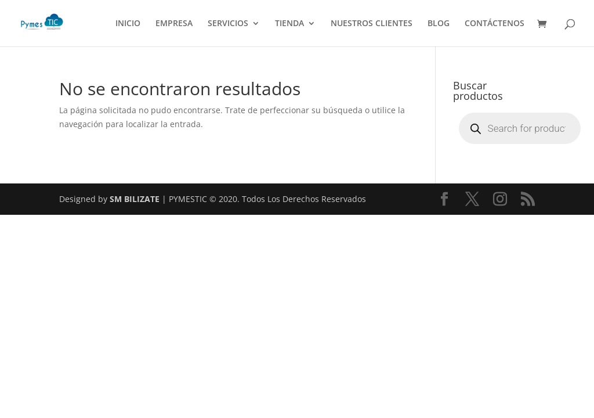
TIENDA (289, 23)
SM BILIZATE (135, 198)
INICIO (127, 23)
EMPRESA (174, 23)
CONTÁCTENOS (494, 23)
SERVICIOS (228, 23)
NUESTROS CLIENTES (371, 23)
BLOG (439, 23)
